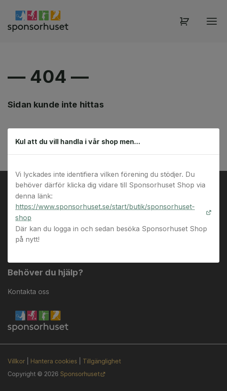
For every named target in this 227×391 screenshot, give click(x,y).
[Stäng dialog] (208, 141)
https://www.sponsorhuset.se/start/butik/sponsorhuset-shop (105, 212)
